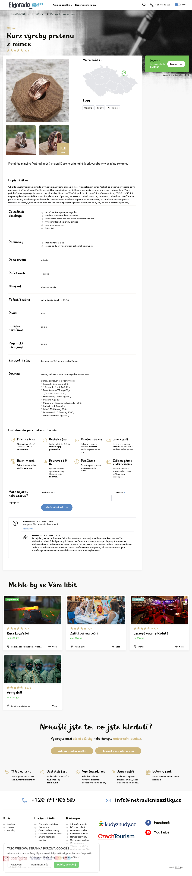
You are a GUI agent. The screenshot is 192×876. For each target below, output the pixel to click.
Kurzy (99, 107)
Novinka (88, 107)
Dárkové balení (77, 827)
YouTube (157, 832)
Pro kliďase (113, 107)
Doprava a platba (78, 830)
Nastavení (16, 864)
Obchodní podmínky (48, 824)
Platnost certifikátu (78, 836)
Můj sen (39, 14)
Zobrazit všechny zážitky (72, 750)
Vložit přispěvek (57, 507)
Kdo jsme (11, 824)
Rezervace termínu (85, 4)
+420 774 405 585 (53, 800)
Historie (10, 827)
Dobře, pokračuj (66, 864)
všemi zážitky (83, 738)
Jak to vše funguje (78, 824)
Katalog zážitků (61, 4)
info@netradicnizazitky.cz (148, 800)
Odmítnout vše (39, 864)
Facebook (157, 823)
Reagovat (28, 528)
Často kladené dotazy (49, 830)
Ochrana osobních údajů (50, 833)
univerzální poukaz (127, 738)
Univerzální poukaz (79, 839)
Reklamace (44, 827)
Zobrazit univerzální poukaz (118, 750)
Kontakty (11, 830)
